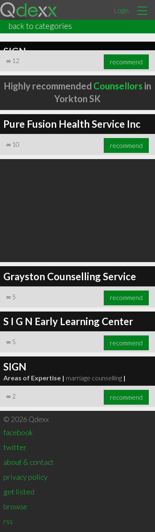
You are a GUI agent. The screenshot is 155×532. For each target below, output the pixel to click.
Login (121, 10)
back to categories (40, 25)
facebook (18, 432)
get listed (18, 491)
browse (15, 506)
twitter (14, 447)
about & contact (28, 461)
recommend (126, 62)
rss (8, 521)
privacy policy (25, 476)
